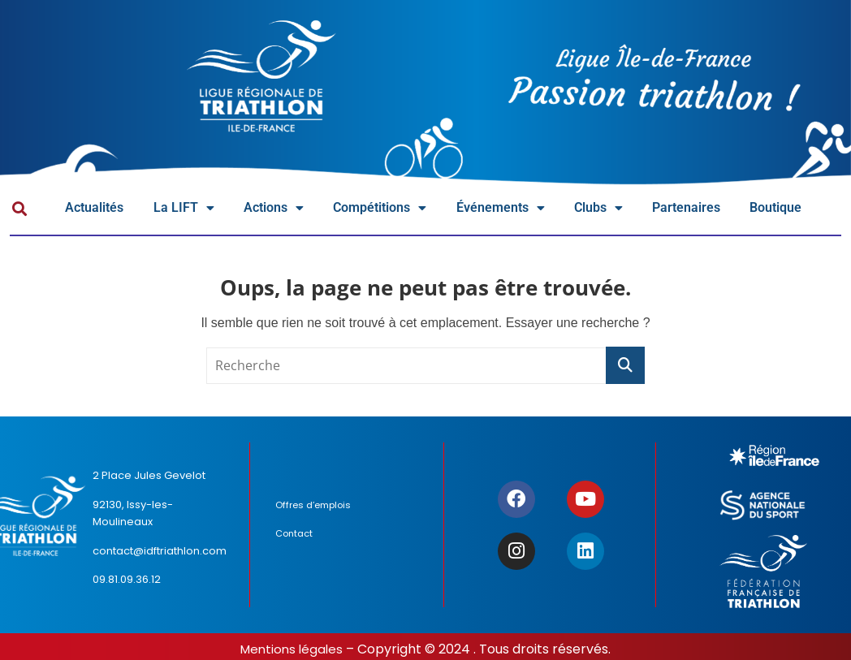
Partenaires (735, 209)
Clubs (641, 210)
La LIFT (192, 210)
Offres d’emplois (315, 508)
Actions (288, 210)
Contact (296, 535)
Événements (534, 210)
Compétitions (404, 210)
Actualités (98, 209)
